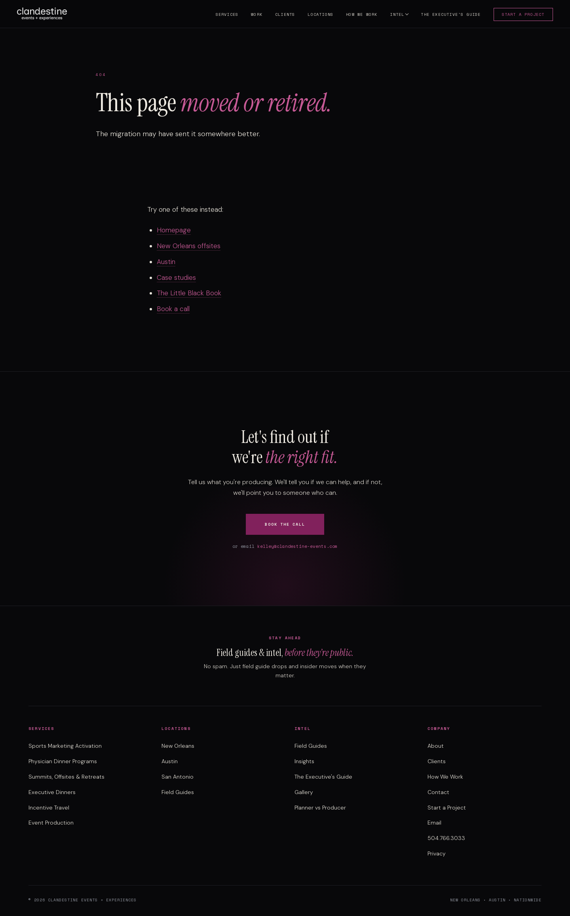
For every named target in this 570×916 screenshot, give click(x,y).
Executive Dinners (52, 792)
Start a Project (521, 15)
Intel (395, 15)
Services (225, 15)
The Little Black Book (189, 293)
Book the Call (285, 524)
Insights (304, 761)
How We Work (360, 15)
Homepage (174, 230)
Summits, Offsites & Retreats (66, 776)
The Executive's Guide (449, 15)
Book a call (173, 308)
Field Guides (178, 792)
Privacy (437, 853)
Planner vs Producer (320, 807)
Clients (283, 15)
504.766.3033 (446, 838)
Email (434, 822)
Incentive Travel (48, 807)
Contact (438, 792)
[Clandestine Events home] (43, 14)
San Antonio (178, 776)
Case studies (176, 277)
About (436, 745)
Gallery (303, 792)
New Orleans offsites (188, 245)
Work (255, 15)
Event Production (51, 822)
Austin (166, 261)
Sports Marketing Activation (65, 745)
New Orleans (178, 745)
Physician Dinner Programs (62, 761)
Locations (319, 15)
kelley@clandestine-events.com (297, 546)
